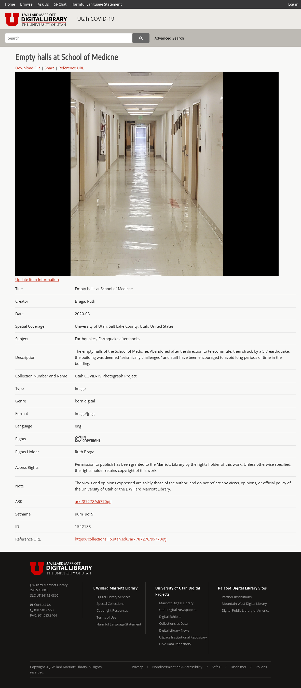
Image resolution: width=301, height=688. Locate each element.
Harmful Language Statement (97, 4)
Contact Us (40, 604)
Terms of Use (106, 617)
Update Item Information (37, 279)
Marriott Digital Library (176, 603)
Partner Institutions (237, 597)
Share (49, 67)
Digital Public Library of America (245, 610)
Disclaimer (238, 667)
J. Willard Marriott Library (49, 585)
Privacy (137, 667)
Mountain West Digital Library (244, 603)
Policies (261, 667)
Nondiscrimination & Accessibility (177, 667)
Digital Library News (174, 630)
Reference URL (71, 67)
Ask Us (43, 4)
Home (10, 4)
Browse (26, 4)
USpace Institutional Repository (183, 637)
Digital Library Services (113, 597)
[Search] (68, 38)
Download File (27, 67)
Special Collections (110, 603)
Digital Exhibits (170, 616)
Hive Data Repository (175, 644)
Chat (60, 4)
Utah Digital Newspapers (177, 609)
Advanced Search (169, 38)
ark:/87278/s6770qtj (93, 501)
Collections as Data (173, 623)
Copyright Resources (112, 610)
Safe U (216, 667)
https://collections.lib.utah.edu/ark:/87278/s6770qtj (121, 539)
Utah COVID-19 (95, 18)
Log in (293, 4)
